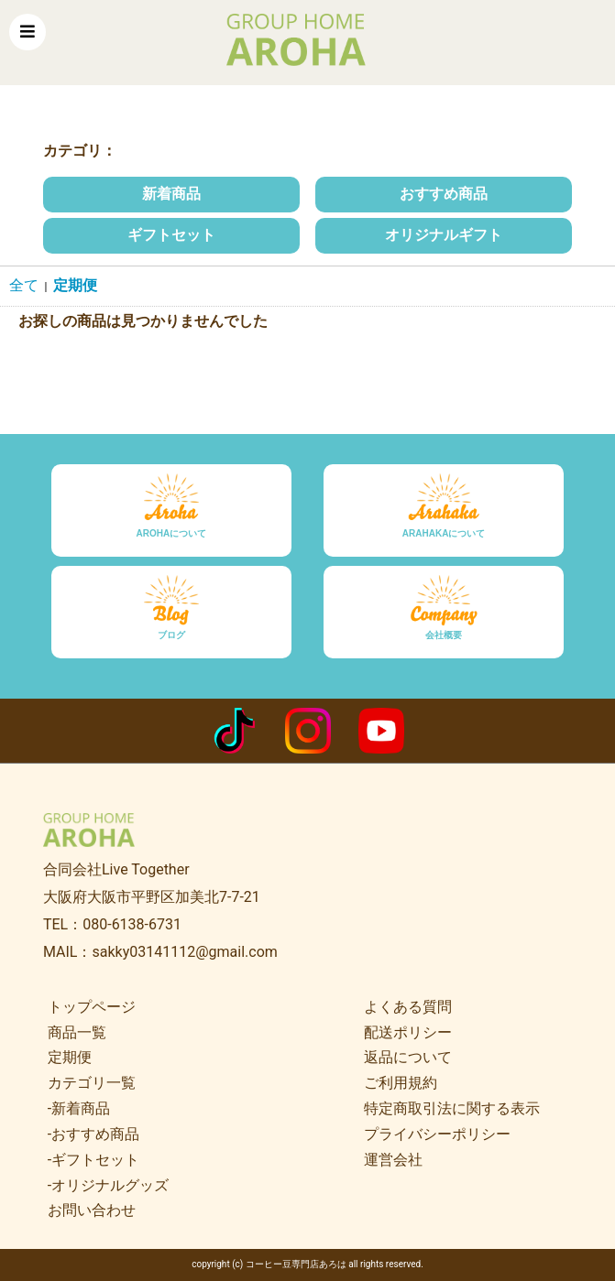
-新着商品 (79, 1108)
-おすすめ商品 (93, 1134)
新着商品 (171, 193)
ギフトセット (171, 235)
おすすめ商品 (444, 193)
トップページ (92, 1006)
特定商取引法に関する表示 (452, 1108)
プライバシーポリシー (437, 1134)
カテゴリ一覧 (92, 1082)
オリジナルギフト (443, 235)
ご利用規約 (400, 1082)
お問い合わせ (92, 1210)
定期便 (75, 285)
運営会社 (393, 1159)
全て (23, 285)
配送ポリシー (408, 1032)
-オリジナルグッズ (108, 1185)
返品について (408, 1057)
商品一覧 (77, 1032)
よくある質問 (408, 1006)
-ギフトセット (93, 1159)
